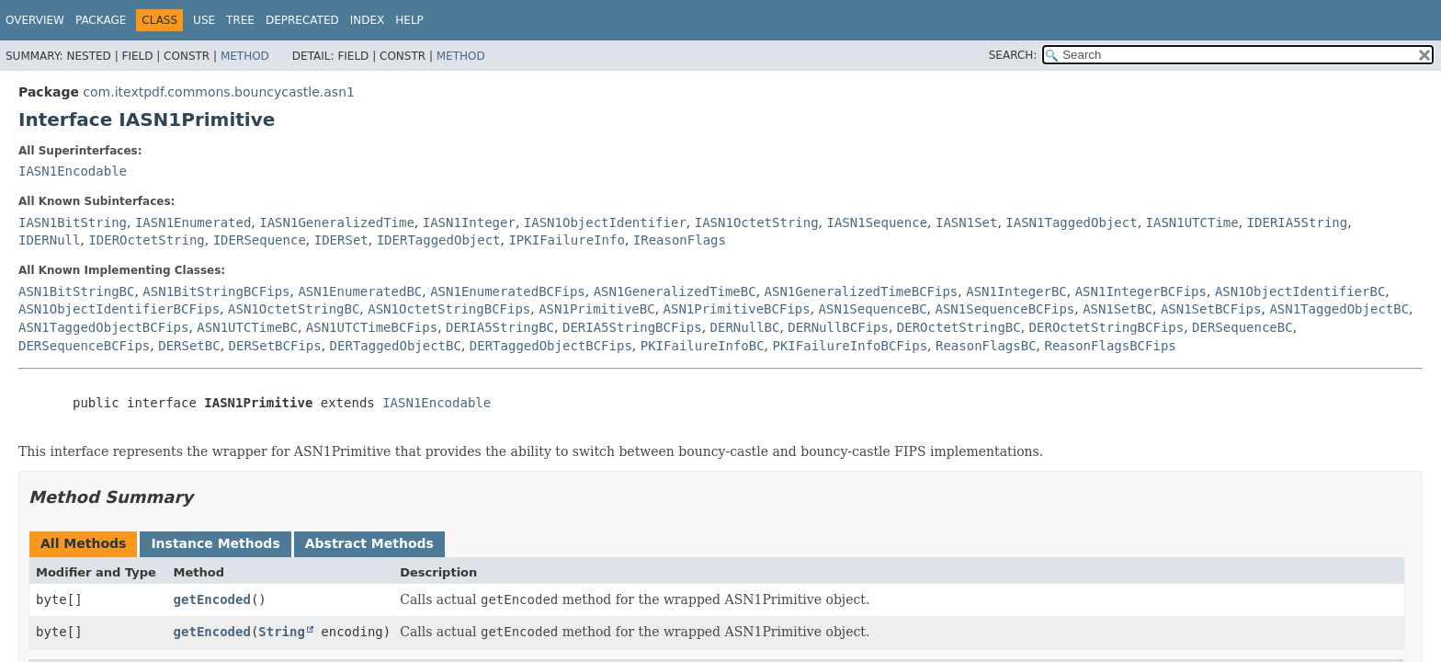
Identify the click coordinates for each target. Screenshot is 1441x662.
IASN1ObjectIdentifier (605, 222)
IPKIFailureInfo (566, 240)
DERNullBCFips (838, 327)
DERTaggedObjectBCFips (551, 345)
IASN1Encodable (72, 171)
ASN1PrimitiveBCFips (737, 309)
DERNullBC (745, 327)
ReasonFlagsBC (986, 345)
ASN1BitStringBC (76, 291)
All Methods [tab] (83, 543)
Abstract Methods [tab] (369, 543)
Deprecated (302, 20)
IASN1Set (966, 222)
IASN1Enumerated (193, 222)
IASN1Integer (469, 222)
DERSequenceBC (1242, 327)
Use (204, 20)
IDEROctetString (146, 240)
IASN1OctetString (757, 222)
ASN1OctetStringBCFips (449, 309)
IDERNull (49, 240)
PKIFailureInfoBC (703, 345)
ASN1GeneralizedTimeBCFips (862, 291)
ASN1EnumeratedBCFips (507, 291)
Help (409, 20)
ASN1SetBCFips (1211, 309)
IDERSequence (259, 240)
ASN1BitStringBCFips (215, 291)
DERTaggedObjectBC (395, 345)
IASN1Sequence (877, 222)
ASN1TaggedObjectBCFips (103, 327)
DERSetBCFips (275, 345)
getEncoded (212, 599)
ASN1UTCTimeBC (247, 327)
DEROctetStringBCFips (1107, 327)
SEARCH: (1013, 55)
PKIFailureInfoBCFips (850, 345)
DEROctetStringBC (959, 327)
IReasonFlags (679, 240)
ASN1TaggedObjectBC (1339, 309)
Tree (240, 20)
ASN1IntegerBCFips (1141, 291)
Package (100, 20)
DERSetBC (189, 345)
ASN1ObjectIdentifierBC (1300, 291)
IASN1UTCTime (1192, 222)
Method (245, 56)
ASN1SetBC (1117, 309)
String (281, 631)
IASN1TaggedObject (1071, 222)
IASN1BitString (72, 222)
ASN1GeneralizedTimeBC (675, 291)
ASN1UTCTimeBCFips (371, 327)
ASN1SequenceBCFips (1005, 309)
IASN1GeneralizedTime (336, 222)
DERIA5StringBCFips (632, 327)
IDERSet (341, 240)
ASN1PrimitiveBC (596, 309)
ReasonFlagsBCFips (1109, 345)
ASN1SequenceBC (873, 309)
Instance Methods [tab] (215, 543)
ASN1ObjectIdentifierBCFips (119, 309)
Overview (35, 20)
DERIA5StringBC (500, 327)
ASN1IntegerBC (1016, 291)
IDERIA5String (1297, 222)
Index (367, 20)
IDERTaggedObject (439, 240)
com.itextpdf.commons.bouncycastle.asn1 (219, 92)
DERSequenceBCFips (84, 345)
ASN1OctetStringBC (293, 309)
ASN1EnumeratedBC (360, 291)
